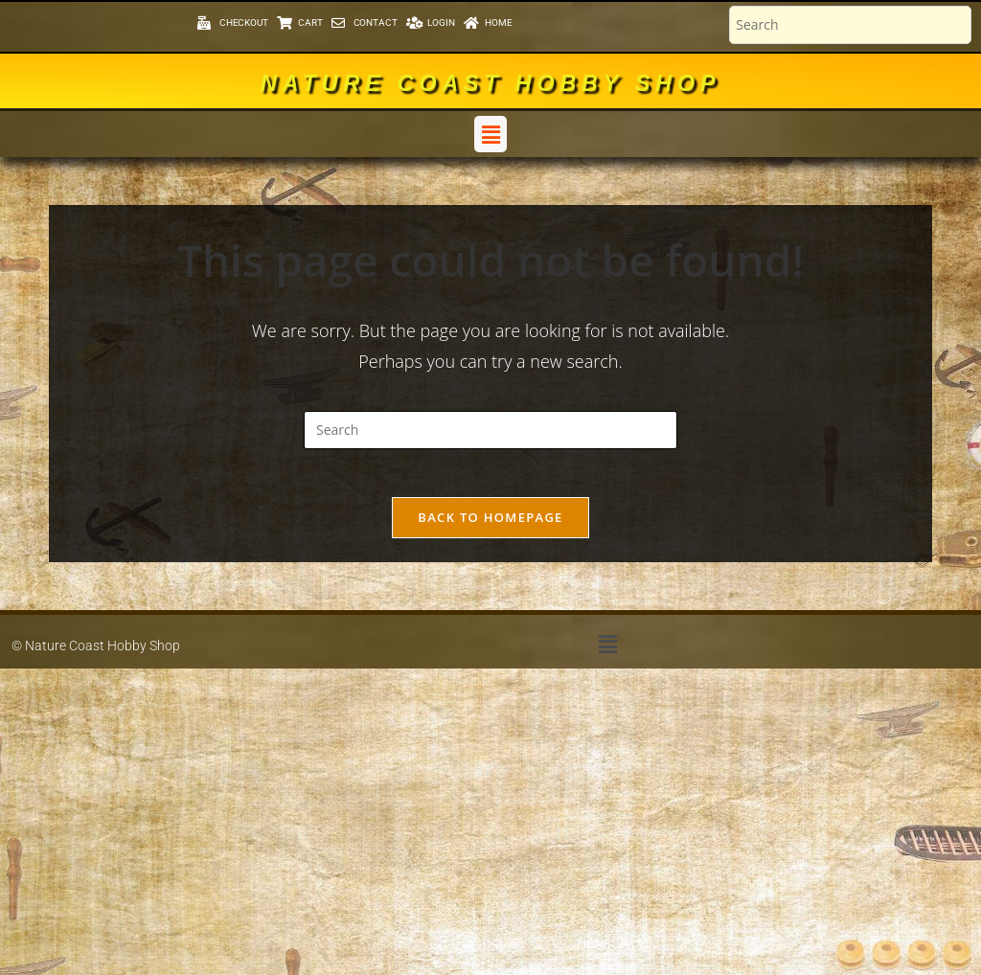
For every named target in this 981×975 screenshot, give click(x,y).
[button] (490, 134)
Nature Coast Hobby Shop (490, 82)
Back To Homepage (490, 526)
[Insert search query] (490, 430)
